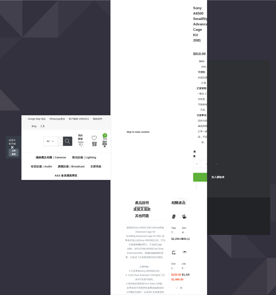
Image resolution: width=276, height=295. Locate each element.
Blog (34, 126)
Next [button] (183, 201)
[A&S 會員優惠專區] (66, 175)
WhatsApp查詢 (57, 119)
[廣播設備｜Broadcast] (71, 166)
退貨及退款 (142, 209)
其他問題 (142, 216)
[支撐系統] (95, 166)
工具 (42, 126)
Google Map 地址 (37, 119)
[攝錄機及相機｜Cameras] (51, 157)
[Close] (12, 147)
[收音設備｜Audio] (41, 166)
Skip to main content (138, 132)
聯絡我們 (97, 119)
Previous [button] (176, 201)
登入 (81, 145)
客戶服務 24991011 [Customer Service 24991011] (79, 119)
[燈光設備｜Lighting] (84, 157)
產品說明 (142, 203)
